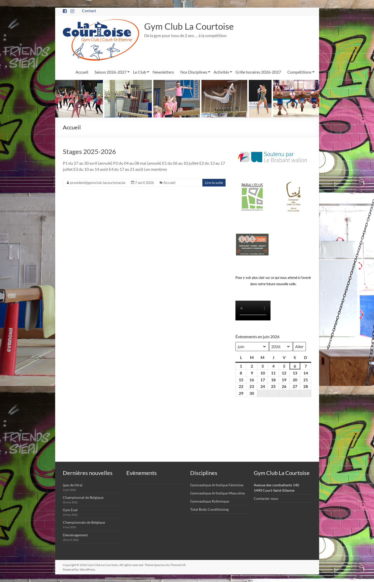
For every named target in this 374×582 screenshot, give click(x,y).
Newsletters (163, 72)
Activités (221, 72)
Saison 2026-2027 (111, 72)
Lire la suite (214, 182)
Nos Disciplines (193, 72)
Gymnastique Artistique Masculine (217, 493)
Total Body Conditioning (209, 509)
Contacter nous (266, 498)
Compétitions (299, 72)
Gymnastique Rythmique (209, 501)
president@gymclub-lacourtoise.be (97, 182)
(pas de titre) (72, 485)
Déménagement (75, 535)
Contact (89, 10)
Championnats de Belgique (84, 522)
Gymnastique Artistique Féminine (216, 485)
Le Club (139, 72)
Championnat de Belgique (83, 497)
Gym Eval (70, 510)
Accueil (82, 72)
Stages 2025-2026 (89, 151)
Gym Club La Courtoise (190, 26)
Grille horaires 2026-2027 (258, 72)
